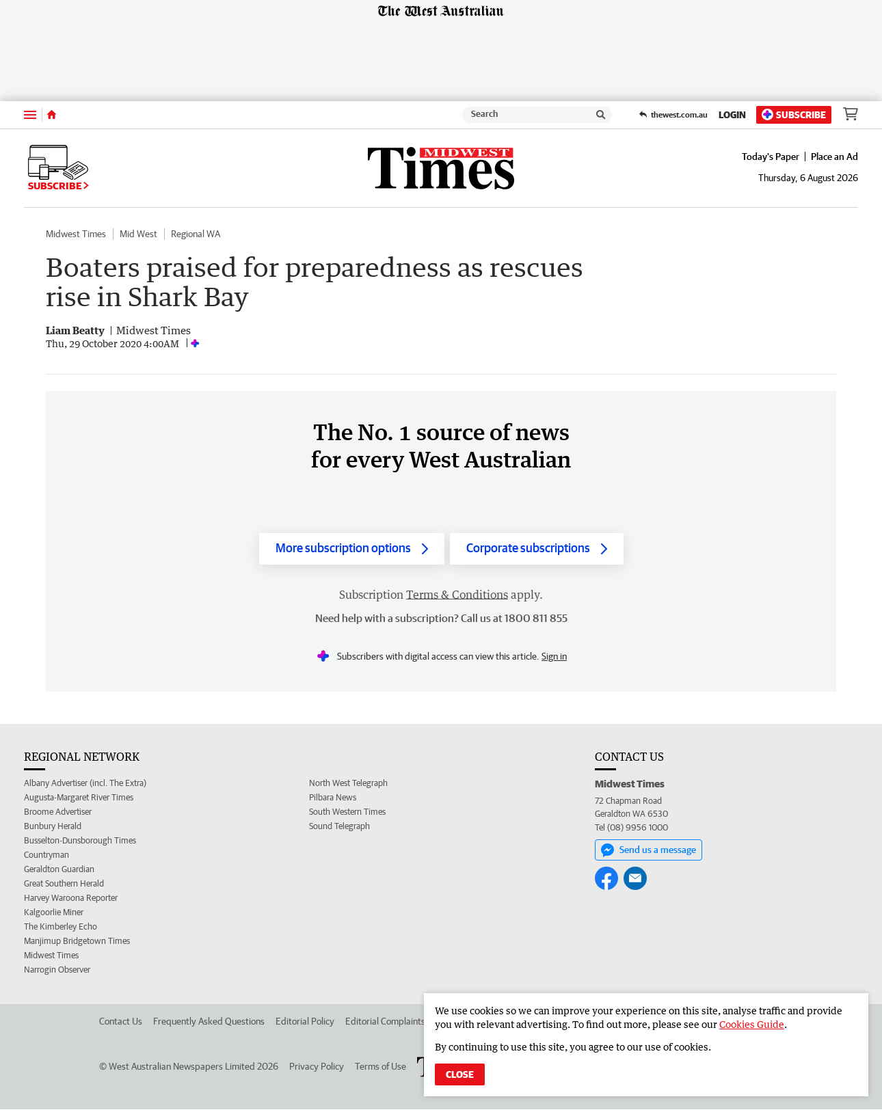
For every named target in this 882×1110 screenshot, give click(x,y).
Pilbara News (332, 798)
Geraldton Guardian (59, 870)
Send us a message (648, 850)
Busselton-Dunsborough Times (80, 841)
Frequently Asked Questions (209, 1021)
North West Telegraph (348, 784)
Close (460, 1074)
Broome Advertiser (58, 812)
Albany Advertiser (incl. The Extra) (85, 784)
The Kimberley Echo (60, 927)
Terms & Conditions (457, 595)
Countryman (46, 855)
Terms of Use (380, 1066)
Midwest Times (76, 233)
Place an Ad (834, 156)
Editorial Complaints (385, 1021)
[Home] (52, 115)
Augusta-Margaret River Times (78, 798)
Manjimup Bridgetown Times (77, 941)
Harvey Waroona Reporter (71, 898)
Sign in (554, 656)
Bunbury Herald (52, 827)
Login (732, 114)
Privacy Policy (316, 1066)
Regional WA (195, 233)
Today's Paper (770, 156)
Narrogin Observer (57, 970)
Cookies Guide (751, 1024)
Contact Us (120, 1021)
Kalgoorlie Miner (53, 913)
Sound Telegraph (339, 827)
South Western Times (347, 812)
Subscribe (794, 114)
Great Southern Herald (64, 884)
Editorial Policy (305, 1021)
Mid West (138, 233)
